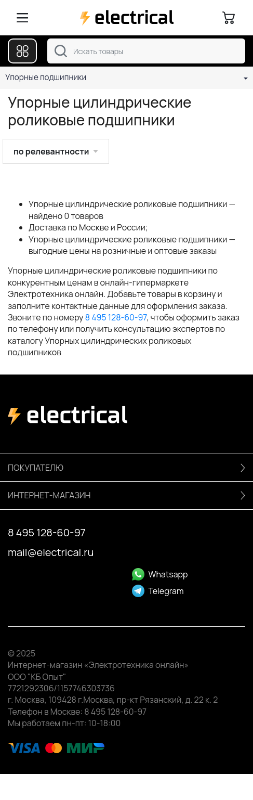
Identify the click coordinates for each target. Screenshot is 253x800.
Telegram (158, 591)
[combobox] (146, 50)
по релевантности (51, 151)
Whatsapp (160, 574)
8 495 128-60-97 (116, 317)
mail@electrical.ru (51, 552)
